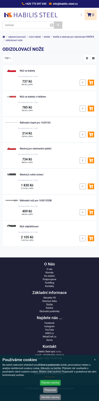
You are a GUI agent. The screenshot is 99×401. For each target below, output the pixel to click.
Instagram (49, 326)
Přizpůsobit (50, 390)
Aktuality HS (49, 297)
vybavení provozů (17, 37)
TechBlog (49, 282)
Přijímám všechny (50, 382)
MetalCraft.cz (49, 336)
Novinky (49, 272)
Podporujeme (49, 279)
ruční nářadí (35, 37)
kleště (47, 37)
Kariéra (49, 308)
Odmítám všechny (50, 397)
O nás (49, 269)
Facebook (50, 323)
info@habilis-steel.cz (65, 3)
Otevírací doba (49, 301)
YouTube (49, 329)
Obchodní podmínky (49, 311)
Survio (49, 340)
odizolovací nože (14, 40)
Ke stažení (49, 276)
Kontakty (49, 286)
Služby (49, 304)
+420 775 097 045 (35, 3)
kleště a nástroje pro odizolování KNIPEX (73, 37)
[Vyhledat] (58, 25)
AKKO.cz (49, 333)
